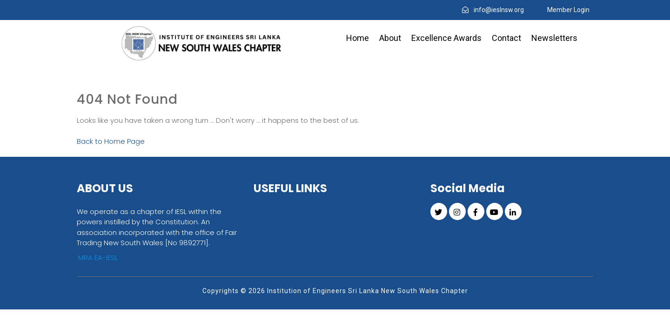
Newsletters (554, 38)
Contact (506, 38)
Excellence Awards (446, 38)
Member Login (568, 9)
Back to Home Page (111, 141)
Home (357, 38)
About (390, 38)
